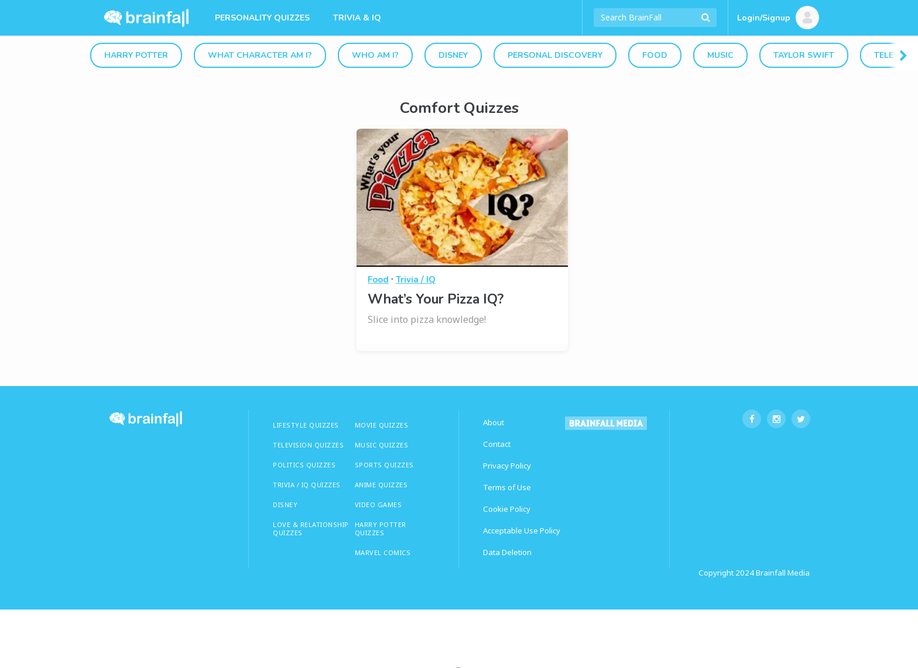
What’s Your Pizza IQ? (435, 299)
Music (720, 55)
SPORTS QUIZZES (384, 464)
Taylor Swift (803, 55)
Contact (497, 444)
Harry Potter (136, 55)
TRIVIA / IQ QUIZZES (307, 484)
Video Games (378, 504)
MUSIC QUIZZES (382, 444)
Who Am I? (375, 55)
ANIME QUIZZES (381, 484)
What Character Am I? (260, 55)
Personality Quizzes (262, 17)
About (493, 422)
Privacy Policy (507, 465)
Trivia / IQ (416, 279)
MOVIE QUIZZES (382, 425)
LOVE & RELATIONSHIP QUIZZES (311, 528)
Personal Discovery (555, 55)
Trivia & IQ (357, 17)
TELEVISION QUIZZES (308, 444)
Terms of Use (507, 487)
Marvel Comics (383, 552)
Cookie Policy (506, 509)
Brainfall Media (783, 572)
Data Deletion (507, 552)
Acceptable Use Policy (521, 530)
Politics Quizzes (304, 464)
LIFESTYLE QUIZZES (306, 425)
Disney (453, 55)
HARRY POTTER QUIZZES (380, 528)
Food (654, 55)
